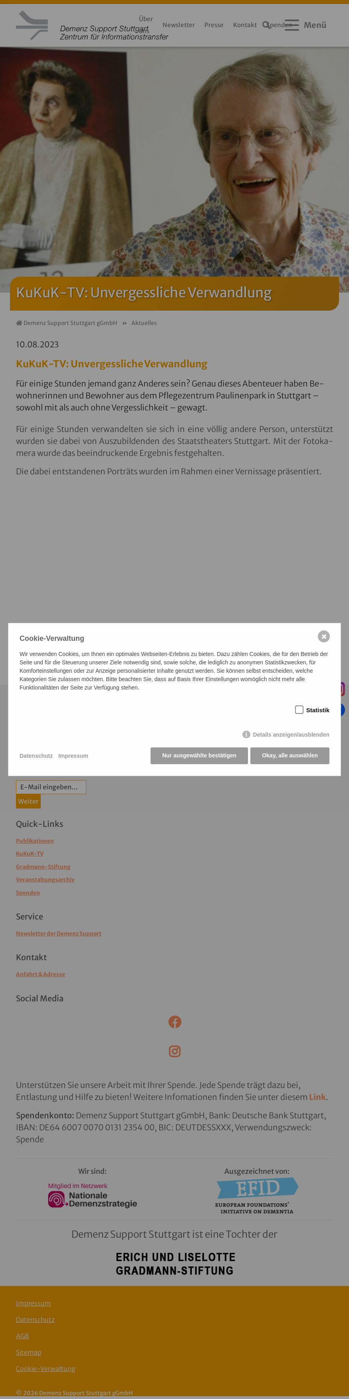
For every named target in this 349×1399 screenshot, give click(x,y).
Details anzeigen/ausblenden (291, 735)
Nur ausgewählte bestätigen (199, 756)
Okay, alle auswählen (290, 756)
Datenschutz (36, 756)
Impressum (73, 756)
